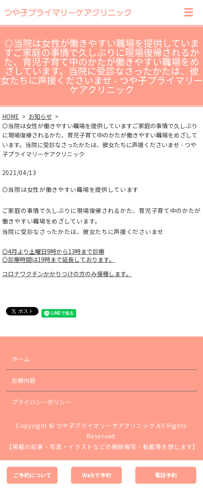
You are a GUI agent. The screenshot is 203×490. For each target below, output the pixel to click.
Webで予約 (96, 475)
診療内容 (24, 380)
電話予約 (166, 475)
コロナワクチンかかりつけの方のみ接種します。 (67, 273)
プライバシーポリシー (41, 402)
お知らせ (40, 116)
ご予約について (32, 475)
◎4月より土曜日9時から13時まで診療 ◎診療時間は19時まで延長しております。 (58, 255)
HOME (10, 116)
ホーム (21, 359)
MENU (188, 12)
